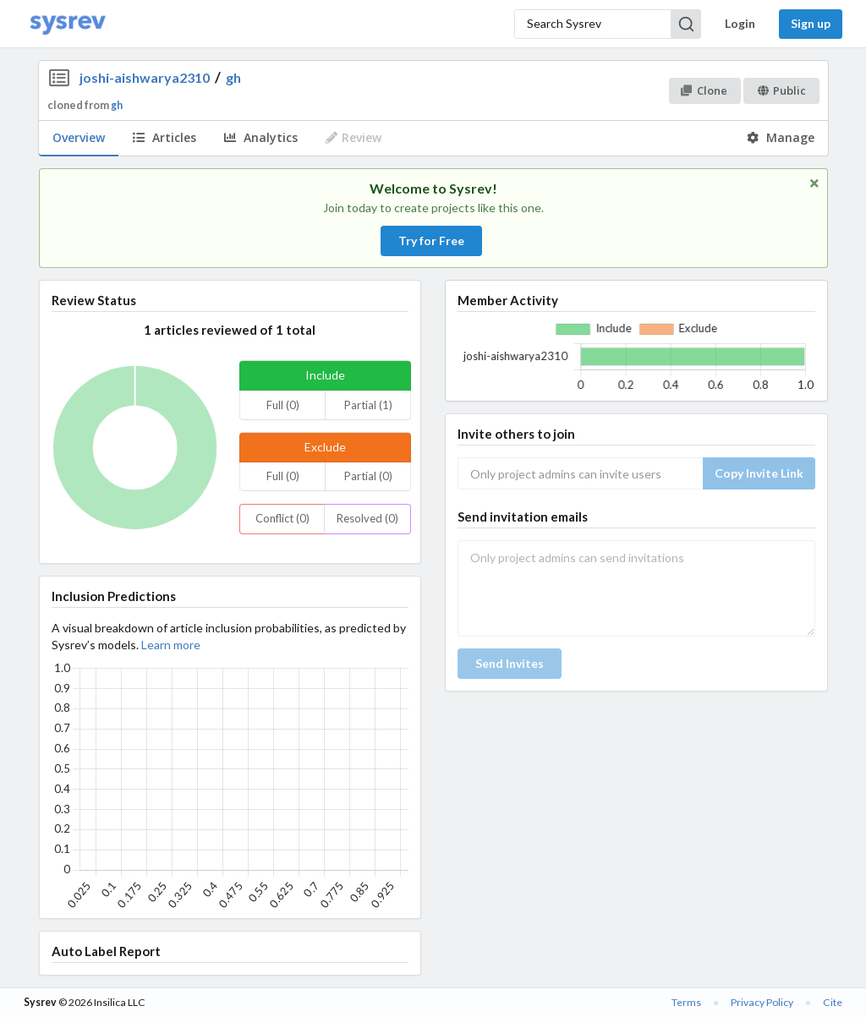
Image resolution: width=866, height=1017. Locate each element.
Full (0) (282, 405)
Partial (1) (368, 405)
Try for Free (431, 240)
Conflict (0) (282, 518)
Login (740, 23)
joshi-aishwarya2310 (144, 77)
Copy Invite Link (759, 473)
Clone (704, 90)
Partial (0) (368, 476)
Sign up (810, 23)
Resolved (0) (367, 518)
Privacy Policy (762, 1002)
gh (233, 77)
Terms (686, 1002)
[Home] (68, 24)
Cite (832, 1002)
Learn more (170, 644)
